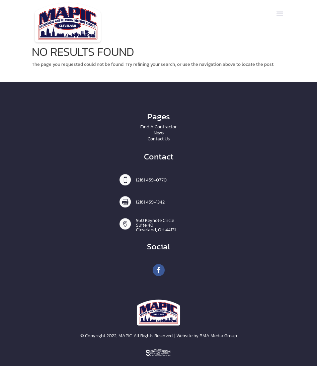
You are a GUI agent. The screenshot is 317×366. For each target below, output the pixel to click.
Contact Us (159, 138)
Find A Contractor (158, 126)
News (159, 132)
